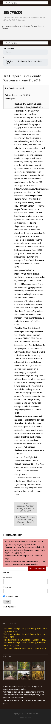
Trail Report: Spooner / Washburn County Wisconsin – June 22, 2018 (25, 521)
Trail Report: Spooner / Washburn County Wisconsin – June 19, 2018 (25, 507)
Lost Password (9, 607)
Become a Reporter (37, 568)
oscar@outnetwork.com (27, 561)
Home (8, 52)
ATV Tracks (12, 13)
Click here (31, 481)
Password (7, 587)
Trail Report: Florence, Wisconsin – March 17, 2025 (24, 640)
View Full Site (25, 718)
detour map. (36, 355)
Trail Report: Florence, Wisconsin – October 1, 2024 (24, 648)
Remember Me (10, 596)
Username (7, 578)
